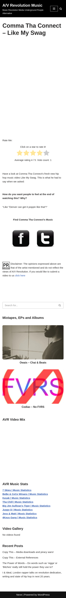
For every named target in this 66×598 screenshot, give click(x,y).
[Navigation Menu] (54, 8)
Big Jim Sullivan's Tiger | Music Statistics (26, 505)
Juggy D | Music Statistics (17, 509)
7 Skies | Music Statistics (16, 490)
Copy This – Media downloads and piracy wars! (28, 552)
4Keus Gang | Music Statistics (19, 517)
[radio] (20, 153)
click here (20, 275)
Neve (19, 594)
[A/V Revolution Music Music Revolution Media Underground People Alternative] (23, 8)
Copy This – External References (20, 557)
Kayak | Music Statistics (16, 498)
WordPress (44, 594)
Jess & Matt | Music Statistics (19, 513)
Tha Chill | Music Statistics (17, 501)
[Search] (60, 8)
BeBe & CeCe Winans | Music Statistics (25, 494)
